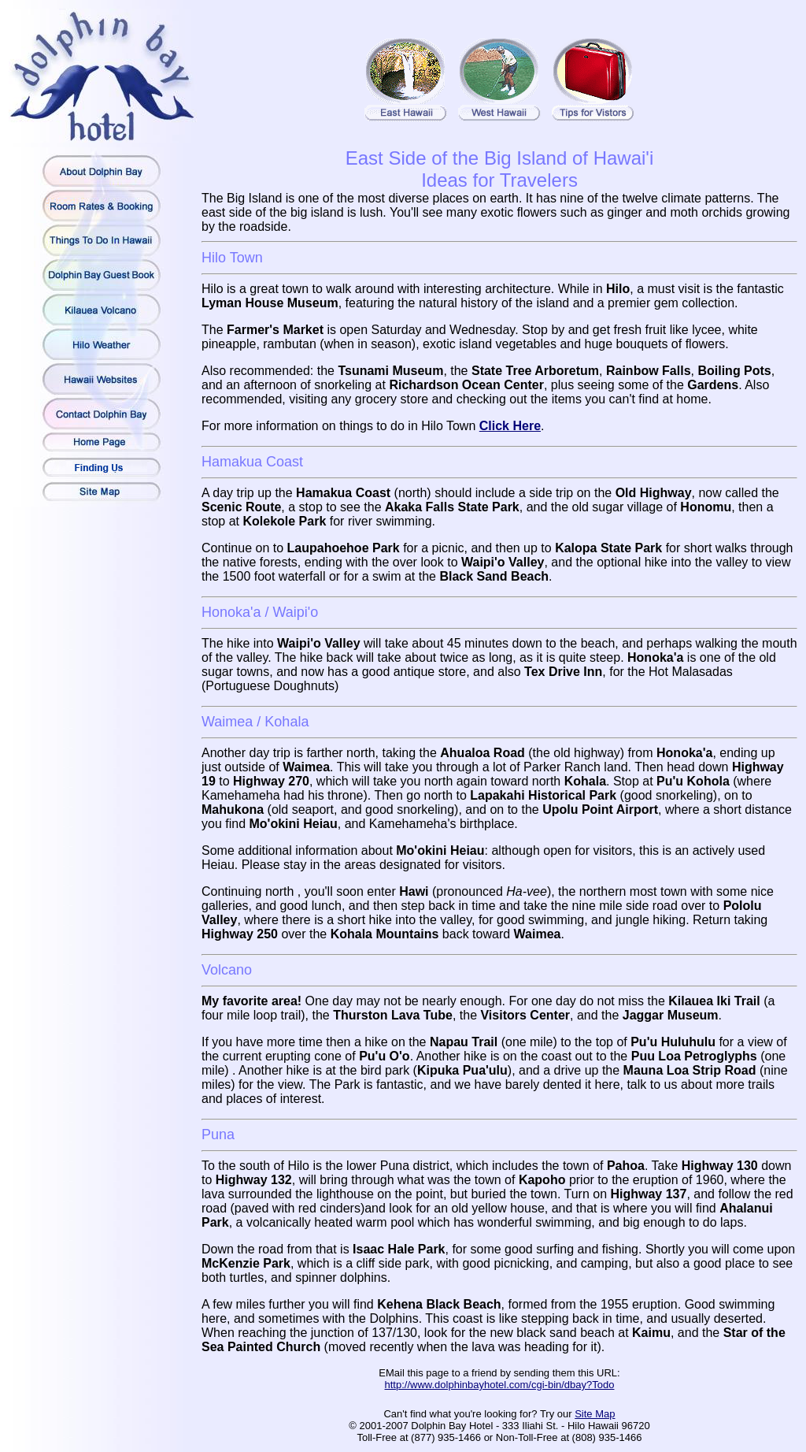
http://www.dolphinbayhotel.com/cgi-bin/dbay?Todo (500, 1385)
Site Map (595, 1414)
